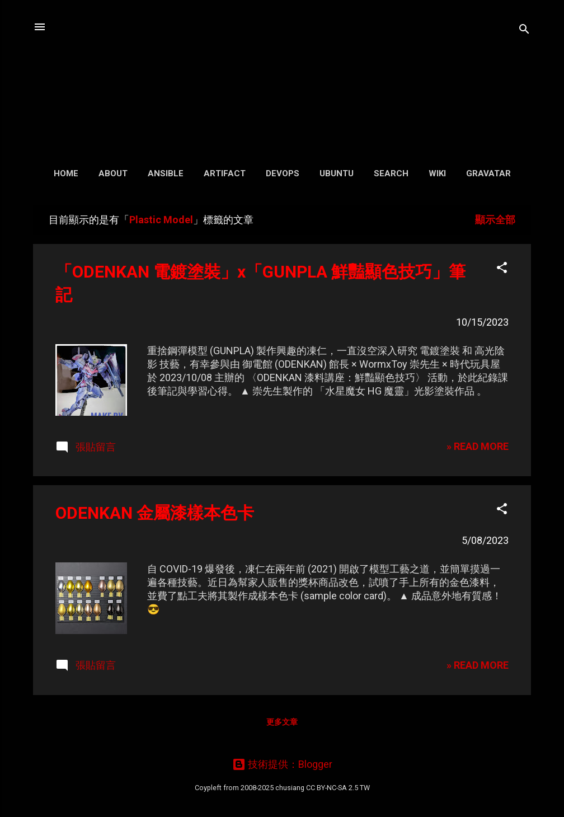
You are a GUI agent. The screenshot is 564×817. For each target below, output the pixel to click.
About (113, 173)
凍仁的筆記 (282, 78)
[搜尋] (524, 30)
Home (66, 173)
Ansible (166, 173)
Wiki (437, 173)
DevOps (282, 173)
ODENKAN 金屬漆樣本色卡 (154, 513)
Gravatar (488, 173)
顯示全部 (495, 220)
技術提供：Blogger (282, 764)
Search (391, 173)
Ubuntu (336, 173)
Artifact (225, 173)
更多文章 (282, 721)
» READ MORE (477, 446)
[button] (502, 269)
